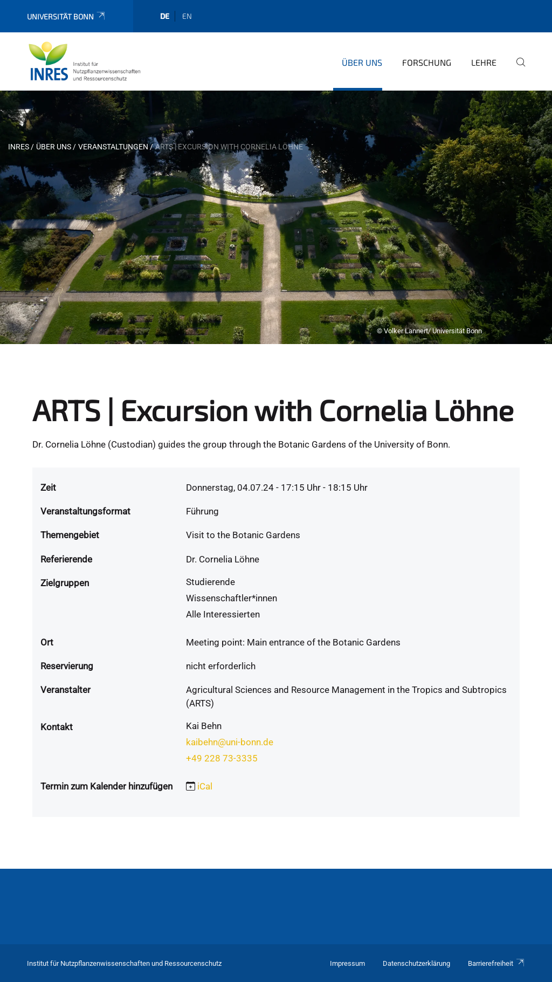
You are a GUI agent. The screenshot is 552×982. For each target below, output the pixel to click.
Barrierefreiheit (496, 963)
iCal (204, 786)
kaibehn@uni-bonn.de (229, 742)
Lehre (483, 62)
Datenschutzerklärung (416, 963)
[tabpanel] (276, 217)
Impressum (347, 963)
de (164, 15)
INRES (18, 146)
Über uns (362, 62)
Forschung (426, 62)
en (187, 15)
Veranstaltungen (113, 146)
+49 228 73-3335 (222, 758)
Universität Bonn (66, 16)
